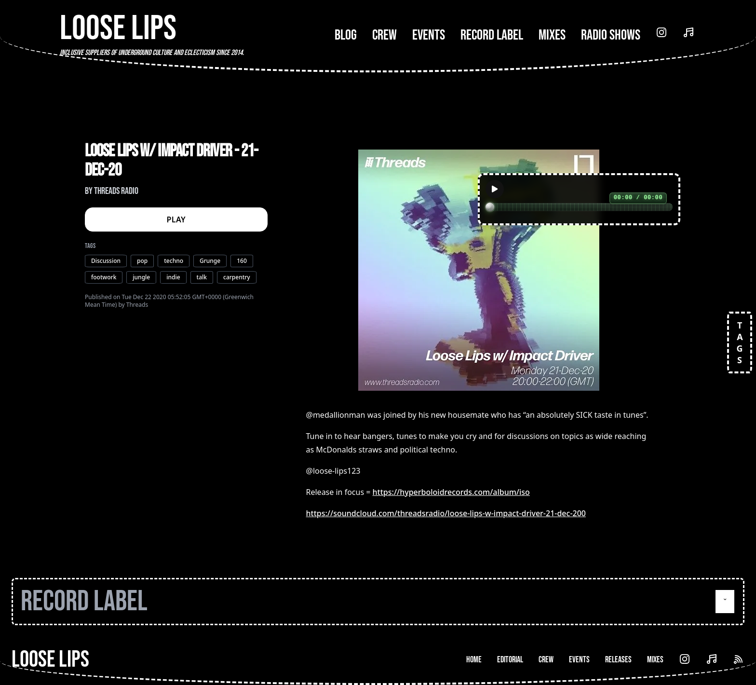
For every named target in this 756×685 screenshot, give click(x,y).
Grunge (210, 261)
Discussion (106, 261)
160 (242, 261)
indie (173, 277)
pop (142, 261)
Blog (346, 35)
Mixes (552, 35)
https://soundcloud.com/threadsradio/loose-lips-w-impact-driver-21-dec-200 (446, 513)
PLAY (176, 219)
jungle (141, 277)
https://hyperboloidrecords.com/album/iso (451, 492)
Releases (618, 660)
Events (428, 35)
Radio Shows (610, 35)
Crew (384, 35)
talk (202, 277)
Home (474, 660)
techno (173, 261)
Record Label (491, 35)
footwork (103, 277)
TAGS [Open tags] (739, 342)
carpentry (236, 277)
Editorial (510, 660)
